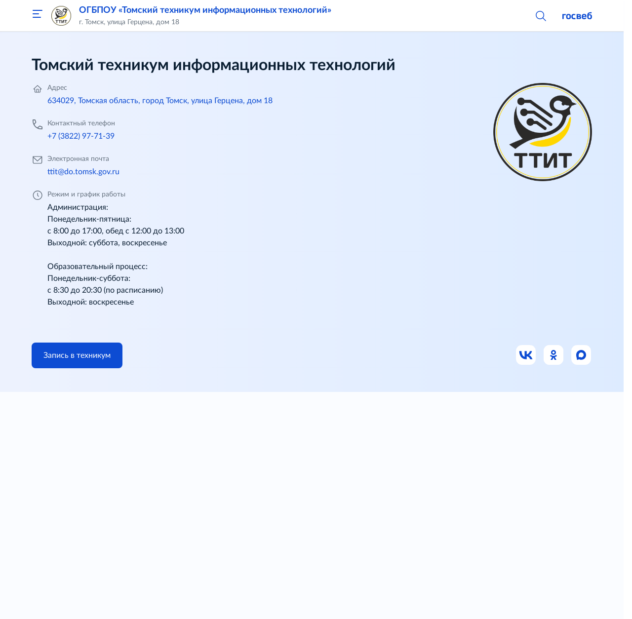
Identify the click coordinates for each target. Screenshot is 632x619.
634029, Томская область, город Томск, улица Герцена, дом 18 (160, 101)
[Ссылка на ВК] (526, 355)
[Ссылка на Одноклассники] (554, 355)
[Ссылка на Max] (581, 355)
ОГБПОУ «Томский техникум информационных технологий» (205, 10)
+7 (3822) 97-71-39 (81, 136)
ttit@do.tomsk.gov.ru (83, 172)
